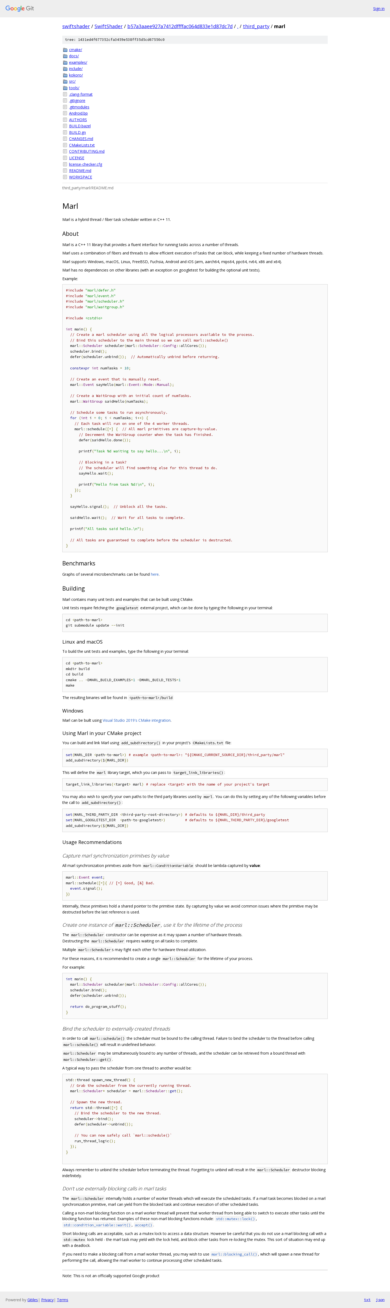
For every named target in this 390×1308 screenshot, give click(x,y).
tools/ (74, 87)
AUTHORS (78, 119)
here (155, 574)
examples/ (78, 62)
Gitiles (32, 1299)
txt (367, 1299)
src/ (72, 81)
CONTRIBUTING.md (87, 151)
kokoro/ (76, 75)
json (380, 1299)
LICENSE (76, 157)
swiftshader (76, 26)
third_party (256, 26)
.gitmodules (79, 107)
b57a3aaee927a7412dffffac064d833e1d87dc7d (180, 26)
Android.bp (78, 113)
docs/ (74, 55)
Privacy (47, 1299)
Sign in (379, 8)
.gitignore (77, 100)
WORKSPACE (80, 177)
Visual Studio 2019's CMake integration (137, 720)
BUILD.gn (77, 132)
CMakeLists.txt (82, 145)
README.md (80, 170)
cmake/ (75, 49)
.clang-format (81, 94)
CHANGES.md (81, 138)
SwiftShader (109, 26)
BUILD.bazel (80, 125)
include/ (76, 68)
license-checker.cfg (85, 164)
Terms (62, 1299)
